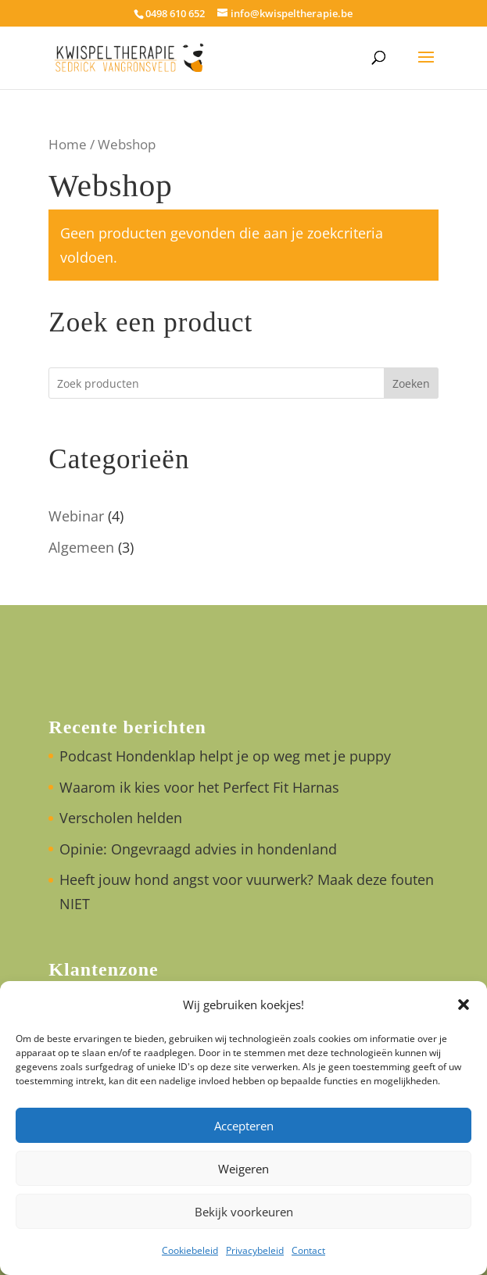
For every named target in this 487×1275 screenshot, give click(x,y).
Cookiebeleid (190, 1250)
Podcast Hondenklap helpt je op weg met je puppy (225, 756)
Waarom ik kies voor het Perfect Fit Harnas (199, 787)
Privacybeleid (255, 1250)
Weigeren (243, 1169)
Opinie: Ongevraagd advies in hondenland (198, 849)
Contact (308, 1250)
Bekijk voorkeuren (244, 1211)
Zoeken (411, 383)
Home (67, 144)
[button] (463, 1004)
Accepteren (244, 1126)
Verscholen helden (120, 817)
